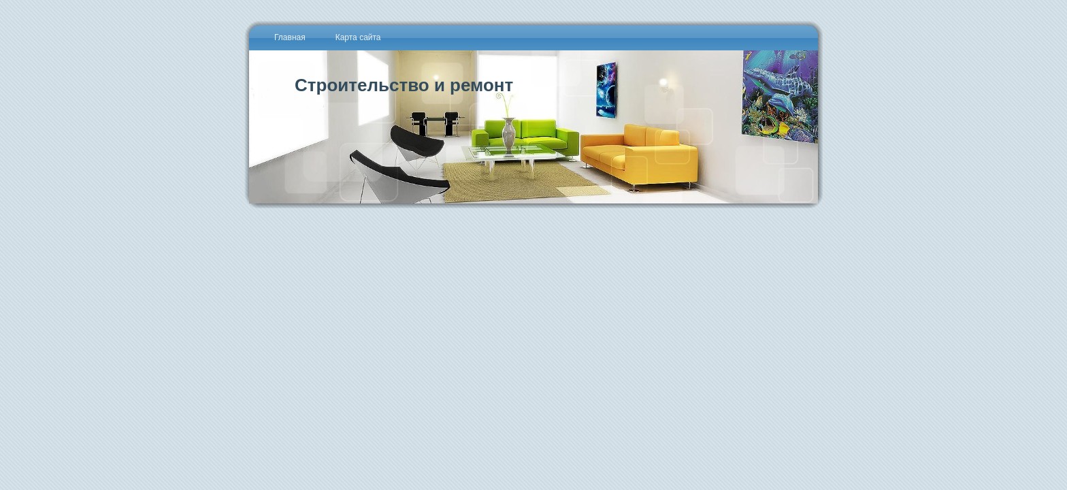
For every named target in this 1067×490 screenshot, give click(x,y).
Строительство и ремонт (404, 85)
